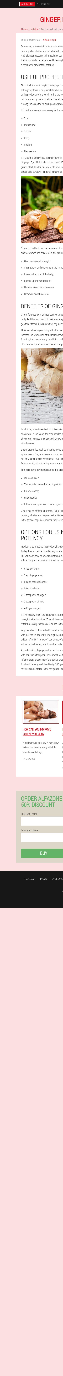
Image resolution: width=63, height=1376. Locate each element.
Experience (57, 878)
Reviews (43, 878)
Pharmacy (29, 878)
